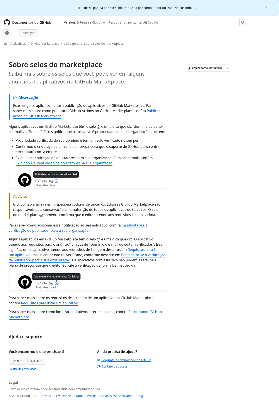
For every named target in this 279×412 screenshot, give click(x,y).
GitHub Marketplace (45, 43)
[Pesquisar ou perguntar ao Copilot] (176, 22)
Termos (45, 396)
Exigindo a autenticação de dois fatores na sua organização (64, 163)
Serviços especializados (116, 396)
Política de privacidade (22, 369)
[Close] (266, 7)
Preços (92, 396)
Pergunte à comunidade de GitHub (124, 360)
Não (36, 361)
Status (79, 396)
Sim (17, 361)
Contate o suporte (112, 366)
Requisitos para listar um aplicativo (49, 303)
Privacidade (62, 396)
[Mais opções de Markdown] (227, 68)
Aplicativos (18, 43)
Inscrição (28, 33)
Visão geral (71, 43)
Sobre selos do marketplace (104, 43)
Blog (140, 396)
